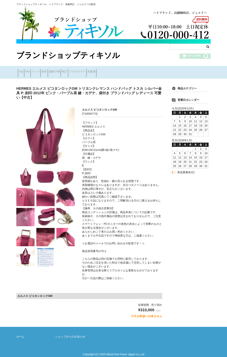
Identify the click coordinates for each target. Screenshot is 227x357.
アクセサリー (115, 70)
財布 (64, 70)
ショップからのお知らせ (70, 332)
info (35, 70)
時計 (96, 70)
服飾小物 (80, 70)
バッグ (49, 70)
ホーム (20, 332)
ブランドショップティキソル (68, 55)
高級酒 (135, 70)
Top (22, 70)
